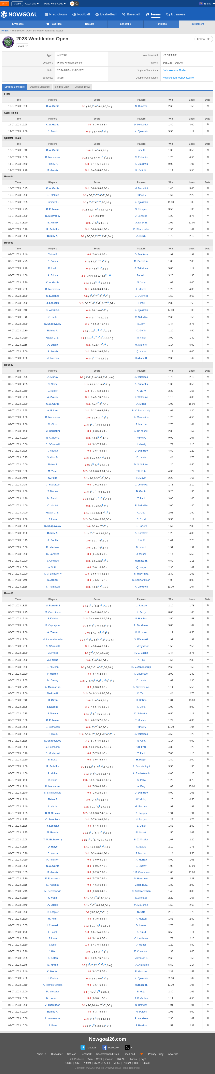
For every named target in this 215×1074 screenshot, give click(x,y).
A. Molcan (141, 918)
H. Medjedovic (141, 646)
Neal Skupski (170, 77)
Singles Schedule (14, 86)
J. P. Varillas (141, 998)
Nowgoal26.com (107, 1039)
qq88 (143, 1059)
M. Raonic (52, 498)
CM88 (69, 1063)
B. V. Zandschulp (141, 410)
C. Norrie (53, 384)
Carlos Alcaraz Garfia (174, 70)
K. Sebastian (141, 713)
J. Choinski (53, 560)
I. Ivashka (52, 450)
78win (89, 1059)
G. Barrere (141, 526)
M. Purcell (141, 1011)
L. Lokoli (52, 932)
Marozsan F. (141, 958)
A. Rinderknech (141, 773)
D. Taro (141, 693)
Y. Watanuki (141, 397)
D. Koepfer (52, 912)
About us (41, 1054)
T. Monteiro (141, 720)
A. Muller (141, 403)
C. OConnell (141, 295)
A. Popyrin (141, 813)
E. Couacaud (141, 951)
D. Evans (141, 846)
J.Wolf (141, 540)
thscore (134, 1059)
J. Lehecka (141, 216)
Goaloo (109, 1059)
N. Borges (141, 819)
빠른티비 (121, 1059)
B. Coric (52, 780)
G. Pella (52, 317)
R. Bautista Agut (141, 766)
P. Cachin (53, 978)
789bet (87, 1063)
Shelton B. (52, 457)
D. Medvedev (141, 124)
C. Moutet (52, 505)
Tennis (153, 14)
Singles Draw (62, 86)
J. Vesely (141, 444)
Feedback (86, 1054)
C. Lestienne (141, 938)
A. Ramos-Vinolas (52, 984)
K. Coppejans (52, 625)
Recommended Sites (107, 1054)
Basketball (105, 14)
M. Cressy (52, 680)
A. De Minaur (141, 431)
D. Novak (141, 832)
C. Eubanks (141, 157)
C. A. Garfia (52, 106)
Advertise (173, 1054)
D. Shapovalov (141, 229)
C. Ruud (141, 519)
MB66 (117, 1063)
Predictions (55, 14)
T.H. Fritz (141, 471)
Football (81, 14)
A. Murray (52, 377)
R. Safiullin (141, 170)
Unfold (145, 1063)
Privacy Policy (155, 1054)
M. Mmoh (141, 547)
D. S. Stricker (141, 464)
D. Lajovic (141, 925)
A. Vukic (52, 567)
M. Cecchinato (53, 612)
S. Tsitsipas (141, 209)
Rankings (161, 24)
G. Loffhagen (53, 727)
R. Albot (141, 740)
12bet (99, 1059)
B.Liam (141, 323)
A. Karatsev (141, 533)
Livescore (18, 24)
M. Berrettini (141, 188)
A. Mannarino (141, 417)
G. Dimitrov (53, 195)
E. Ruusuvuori (52, 878)
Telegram (88, 1047)
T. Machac (141, 853)
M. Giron (52, 424)
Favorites (53, 24)
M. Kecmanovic (52, 891)
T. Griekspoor (141, 673)
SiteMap (71, 1054)
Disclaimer (56, 1054)
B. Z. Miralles (141, 839)
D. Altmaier (141, 897)
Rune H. (141, 150)
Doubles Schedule (39, 86)
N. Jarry (141, 282)
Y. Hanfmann (53, 747)
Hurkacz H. (53, 202)
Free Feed (129, 1054)
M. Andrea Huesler (53, 639)
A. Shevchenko (141, 687)
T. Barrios (53, 491)
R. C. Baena (52, 437)
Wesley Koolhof (185, 77)
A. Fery (141, 786)
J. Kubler (52, 390)
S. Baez (52, 1025)
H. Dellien (141, 700)
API (141, 1054)
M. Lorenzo (53, 358)
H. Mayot (141, 478)
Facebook (110, 1047)
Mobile (17, 3)
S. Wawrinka (52, 310)
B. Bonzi (52, 759)
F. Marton (141, 289)
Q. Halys (141, 351)
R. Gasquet (141, 971)
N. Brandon (141, 1005)
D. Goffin (141, 330)
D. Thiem (53, 734)
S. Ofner (141, 825)
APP (4, 3)
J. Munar (141, 554)
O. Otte (141, 512)
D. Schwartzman (141, 580)
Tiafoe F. (52, 254)
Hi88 (136, 1063)
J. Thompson (53, 586)
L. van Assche (52, 1018)
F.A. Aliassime (141, 964)
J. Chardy (141, 866)
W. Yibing (141, 799)
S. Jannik (53, 131)
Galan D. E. (141, 222)
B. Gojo (141, 991)
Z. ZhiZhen (53, 667)
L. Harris (52, 806)
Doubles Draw (82, 86)
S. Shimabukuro (52, 792)
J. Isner (53, 944)
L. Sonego (141, 605)
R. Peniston (52, 859)
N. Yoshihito (52, 884)
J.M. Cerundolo (141, 872)
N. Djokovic (141, 106)
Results (89, 24)
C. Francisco (52, 484)
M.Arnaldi (53, 652)
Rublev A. (52, 164)
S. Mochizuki (53, 753)
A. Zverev (52, 261)
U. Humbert (141, 618)
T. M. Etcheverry (53, 573)
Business (176, 14)
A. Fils (141, 660)
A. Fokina (53, 275)
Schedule (125, 24)
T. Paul (141, 303)
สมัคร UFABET (102, 1063)
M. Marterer (141, 344)
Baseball (131, 14)
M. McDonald (141, 905)
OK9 (77, 1063)
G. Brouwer (141, 632)
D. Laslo (52, 268)
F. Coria (141, 706)
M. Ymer (141, 337)
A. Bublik (141, 236)
